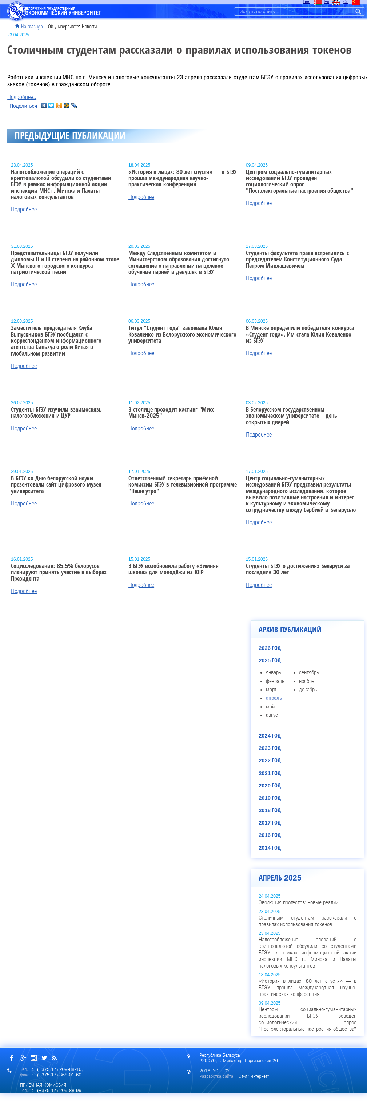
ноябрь (306, 681)
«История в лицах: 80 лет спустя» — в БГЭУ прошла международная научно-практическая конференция (307, 987)
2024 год (270, 736)
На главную (32, 26)
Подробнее (24, 209)
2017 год (270, 823)
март (271, 689)
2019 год (270, 798)
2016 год (270, 835)
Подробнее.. (21, 97)
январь (273, 672)
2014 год (270, 848)
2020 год (270, 786)
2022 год (270, 760)
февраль (275, 681)
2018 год (270, 810)
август (273, 715)
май (270, 707)
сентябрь (309, 672)
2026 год (270, 648)
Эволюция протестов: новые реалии (298, 902)
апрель (274, 698)
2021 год (270, 773)
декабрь (308, 689)
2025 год (270, 660)
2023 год (270, 748)
